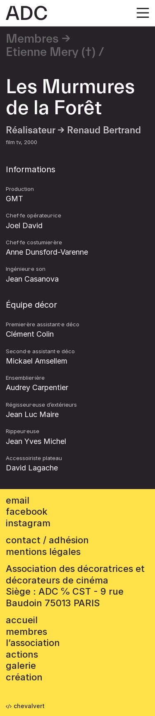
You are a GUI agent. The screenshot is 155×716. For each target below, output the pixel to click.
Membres (32, 39)
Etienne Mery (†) (50, 52)
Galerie (21, 665)
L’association (33, 642)
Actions (22, 654)
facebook (27, 511)
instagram (28, 523)
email (17, 500)
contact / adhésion (47, 540)
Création (24, 677)
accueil (22, 620)
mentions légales (43, 551)
